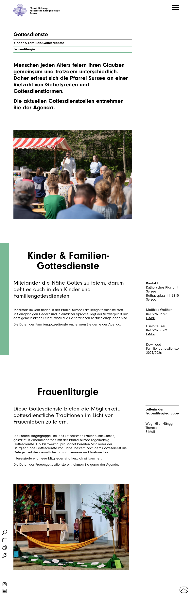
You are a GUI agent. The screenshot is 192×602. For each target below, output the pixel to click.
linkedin (5, 591)
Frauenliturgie (24, 49)
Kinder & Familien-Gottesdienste (38, 43)
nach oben (184, 589)
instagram (5, 584)
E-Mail (150, 318)
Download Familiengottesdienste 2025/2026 (162, 349)
